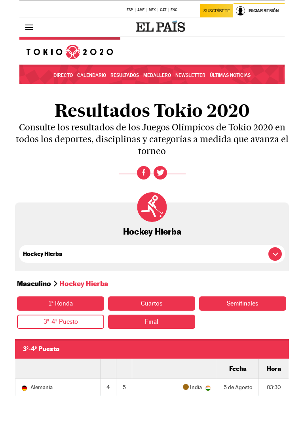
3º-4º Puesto (61, 321)
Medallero (157, 75)
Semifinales (242, 303)
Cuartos (151, 303)
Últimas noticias (230, 75)
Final (151, 321)
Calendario (91, 75)
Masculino (34, 283)
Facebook (143, 173)
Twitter (160, 173)
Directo (63, 75)
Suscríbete (216, 10)
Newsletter (190, 75)
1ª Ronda (60, 303)
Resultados (124, 75)
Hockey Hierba (152, 231)
